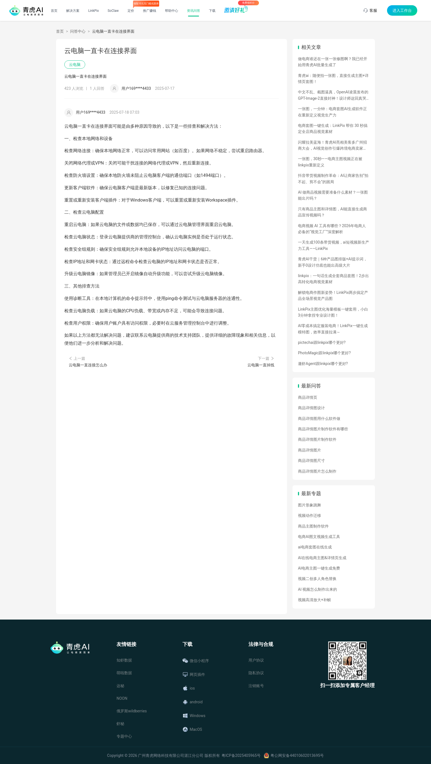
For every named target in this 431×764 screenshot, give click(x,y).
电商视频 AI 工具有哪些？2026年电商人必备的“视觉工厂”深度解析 (332, 229)
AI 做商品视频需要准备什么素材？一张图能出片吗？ (333, 195)
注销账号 (256, 686)
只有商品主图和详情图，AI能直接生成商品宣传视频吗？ (332, 212)
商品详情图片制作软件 (317, 439)
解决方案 (72, 11)
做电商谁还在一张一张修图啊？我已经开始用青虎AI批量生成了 (332, 62)
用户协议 (256, 660)
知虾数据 (124, 660)
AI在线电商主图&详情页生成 (322, 558)
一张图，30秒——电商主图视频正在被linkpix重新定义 (330, 162)
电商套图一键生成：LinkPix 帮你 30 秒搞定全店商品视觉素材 (333, 128)
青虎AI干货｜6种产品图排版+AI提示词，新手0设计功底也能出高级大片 (332, 262)
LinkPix (93, 11)
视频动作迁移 (309, 515)
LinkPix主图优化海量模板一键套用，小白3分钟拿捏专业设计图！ (333, 312)
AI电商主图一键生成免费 (319, 568)
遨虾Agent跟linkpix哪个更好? (323, 363)
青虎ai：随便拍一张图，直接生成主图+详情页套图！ (333, 78)
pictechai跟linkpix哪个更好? (322, 342)
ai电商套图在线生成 (315, 547)
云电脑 (75, 64)
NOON (122, 698)
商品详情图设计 (311, 408)
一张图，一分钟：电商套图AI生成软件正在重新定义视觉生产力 (332, 112)
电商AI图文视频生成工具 (319, 536)
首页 (54, 11)
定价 (131, 11)
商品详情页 (307, 397)
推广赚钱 (149, 11)
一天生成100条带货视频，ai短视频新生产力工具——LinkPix (333, 245)
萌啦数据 (124, 673)
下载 (212, 11)
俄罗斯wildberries (132, 711)
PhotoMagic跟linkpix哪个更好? (324, 353)
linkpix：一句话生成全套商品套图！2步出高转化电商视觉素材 (333, 279)
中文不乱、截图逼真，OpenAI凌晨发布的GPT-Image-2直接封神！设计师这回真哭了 (333, 95)
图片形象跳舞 (309, 505)
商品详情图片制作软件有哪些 (323, 429)
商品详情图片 (309, 450)
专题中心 (124, 736)
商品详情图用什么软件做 (319, 418)
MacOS (192, 729)
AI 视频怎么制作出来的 (317, 589)
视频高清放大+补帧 (314, 600)
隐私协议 (256, 673)
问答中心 (77, 31)
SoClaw (112, 11)
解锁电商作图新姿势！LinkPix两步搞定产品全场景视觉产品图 (333, 295)
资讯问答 (193, 11)
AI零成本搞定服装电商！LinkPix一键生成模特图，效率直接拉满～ (333, 329)
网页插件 (194, 674)
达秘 (120, 686)
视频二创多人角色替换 (317, 578)
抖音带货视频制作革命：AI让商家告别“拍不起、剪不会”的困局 (333, 178)
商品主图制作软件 (313, 526)
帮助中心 (171, 11)
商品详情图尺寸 (311, 460)
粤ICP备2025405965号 (241, 755)
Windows (194, 715)
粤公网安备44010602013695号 (297, 755)
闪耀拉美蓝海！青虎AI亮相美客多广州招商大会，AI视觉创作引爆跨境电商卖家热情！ (332, 146)
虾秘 (120, 723)
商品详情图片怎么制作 (317, 471)
